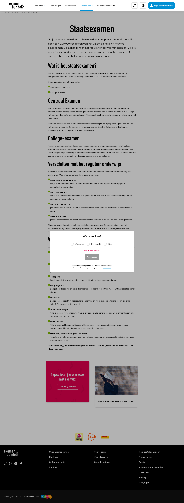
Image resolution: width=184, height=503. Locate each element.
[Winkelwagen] (148, 5)
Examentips (70, 6)
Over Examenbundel (108, 6)
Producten (38, 6)
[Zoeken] (140, 5)
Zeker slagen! (55, 6)
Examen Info (87, 6)
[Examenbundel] (11, 5)
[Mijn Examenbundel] (167, 5)
